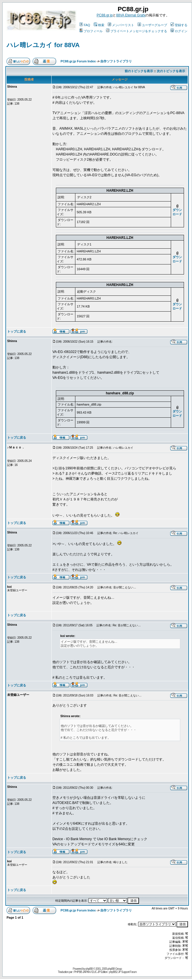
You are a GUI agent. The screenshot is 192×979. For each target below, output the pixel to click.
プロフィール (91, 31)
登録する (179, 25)
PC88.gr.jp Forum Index (78, 61)
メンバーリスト (121, 25)
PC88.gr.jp (105, 15)
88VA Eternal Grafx (130, 15)
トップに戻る (16, 331)
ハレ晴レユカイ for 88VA (43, 45)
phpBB (89, 968)
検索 (99, 25)
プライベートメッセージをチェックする (136, 31)
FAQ (84, 25)
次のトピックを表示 (171, 71)
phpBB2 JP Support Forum (122, 972)
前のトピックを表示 (139, 71)
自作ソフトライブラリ (116, 61)
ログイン (179, 31)
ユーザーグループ (152, 25)
